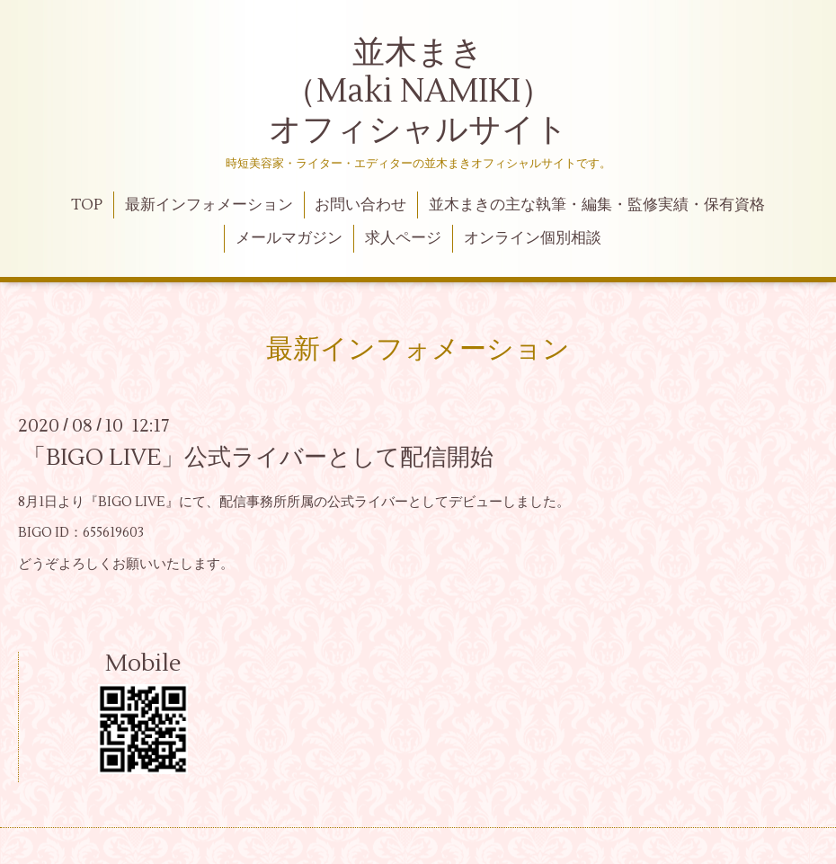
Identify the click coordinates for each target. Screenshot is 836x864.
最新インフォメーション (209, 205)
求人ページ (403, 238)
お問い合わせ (360, 205)
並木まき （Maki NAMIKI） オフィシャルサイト (418, 91)
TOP (86, 205)
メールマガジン (289, 238)
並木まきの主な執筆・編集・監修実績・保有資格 (597, 205)
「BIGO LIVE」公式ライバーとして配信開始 (258, 457)
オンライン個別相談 (532, 238)
